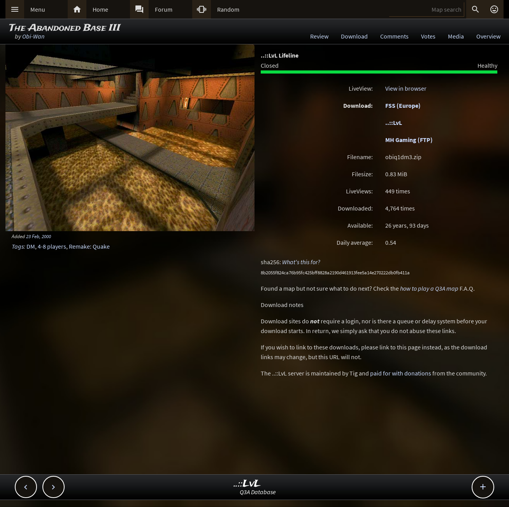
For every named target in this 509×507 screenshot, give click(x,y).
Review (319, 36)
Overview (488, 36)
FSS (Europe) (403, 105)
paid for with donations (400, 373)
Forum (163, 9)
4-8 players (52, 246)
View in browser (406, 88)
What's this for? (301, 262)
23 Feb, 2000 (38, 236)
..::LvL (393, 122)
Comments (394, 36)
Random (228, 9)
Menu (37, 9)
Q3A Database (258, 492)
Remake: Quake (89, 246)
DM (30, 246)
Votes (428, 36)
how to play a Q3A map (429, 288)
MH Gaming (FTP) (409, 140)
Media (456, 36)
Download (354, 36)
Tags (18, 246)
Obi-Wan (33, 36)
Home (100, 9)
